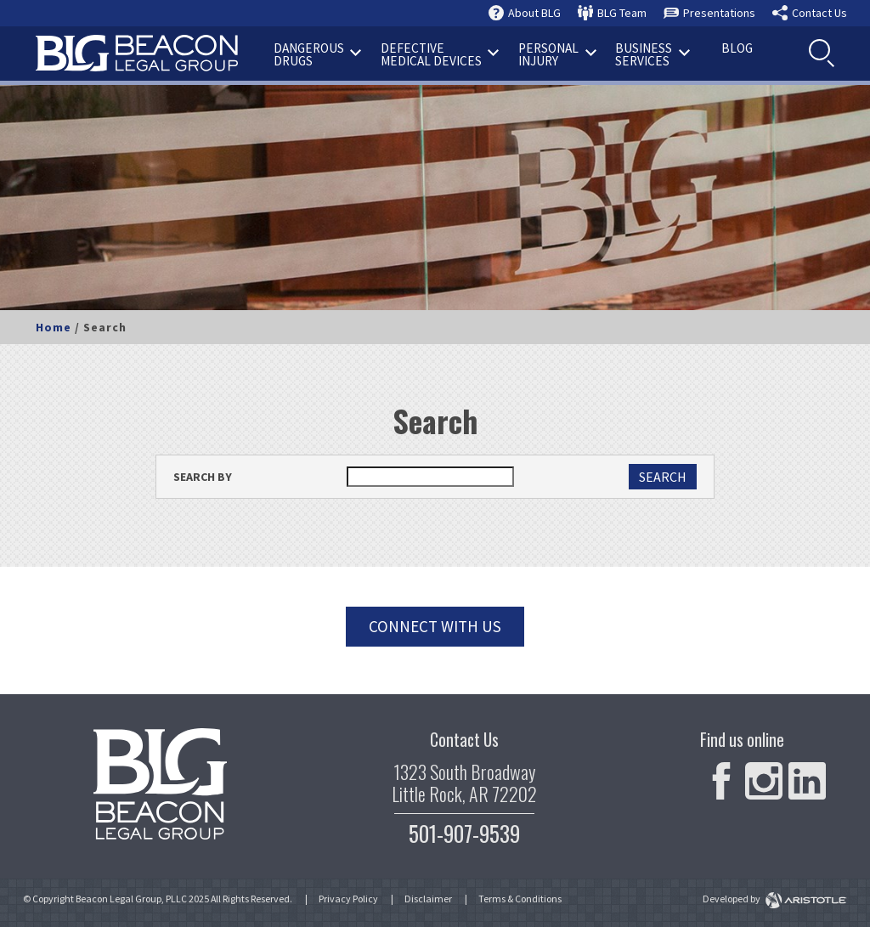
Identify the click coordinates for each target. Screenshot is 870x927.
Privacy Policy (348, 898)
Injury (557, 54)
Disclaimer (428, 898)
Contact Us (819, 12)
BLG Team (622, 12)
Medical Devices (440, 54)
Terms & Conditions (520, 898)
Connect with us (435, 626)
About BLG (534, 12)
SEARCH (662, 476)
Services (652, 54)
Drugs (318, 54)
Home (53, 327)
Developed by (775, 898)
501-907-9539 (464, 833)
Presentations (719, 12)
